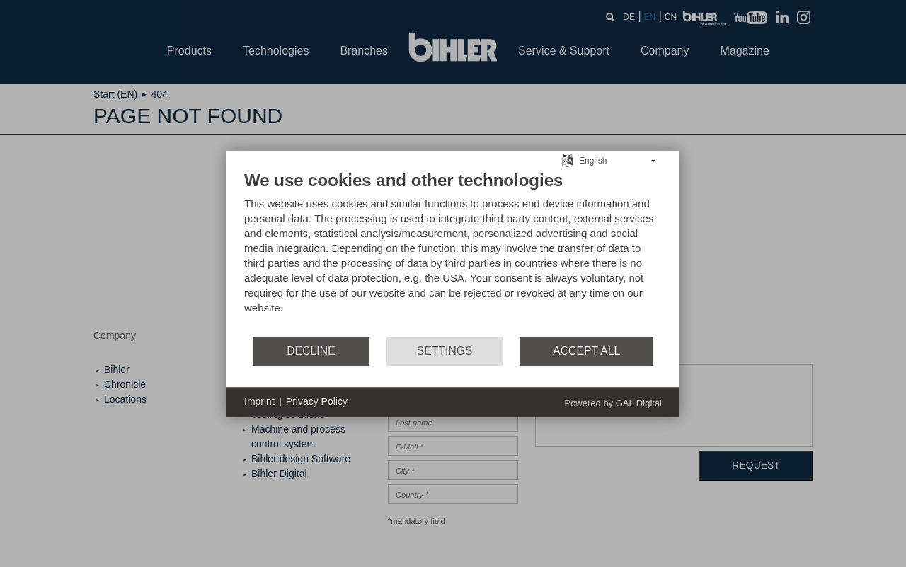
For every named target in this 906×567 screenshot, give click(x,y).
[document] (453, 252)
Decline (311, 351)
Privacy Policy (317, 401)
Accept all (586, 351)
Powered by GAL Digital (613, 402)
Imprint (259, 401)
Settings (445, 351)
